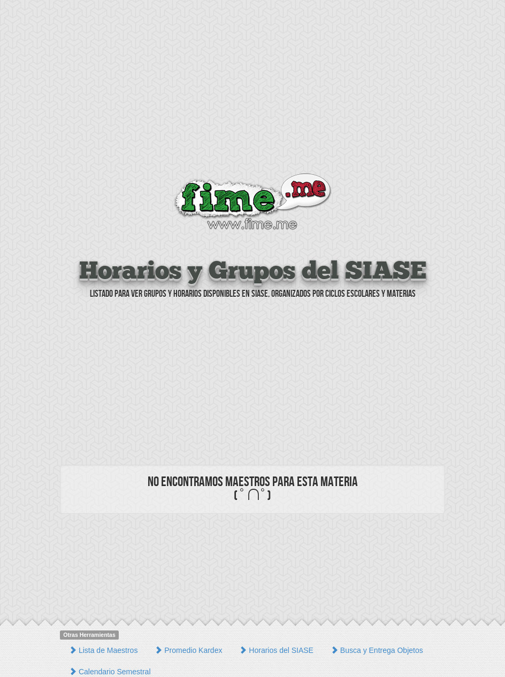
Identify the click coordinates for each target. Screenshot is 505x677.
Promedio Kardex (188, 650)
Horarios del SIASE (276, 650)
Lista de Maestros (103, 650)
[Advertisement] (252, 88)
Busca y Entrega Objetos (377, 650)
